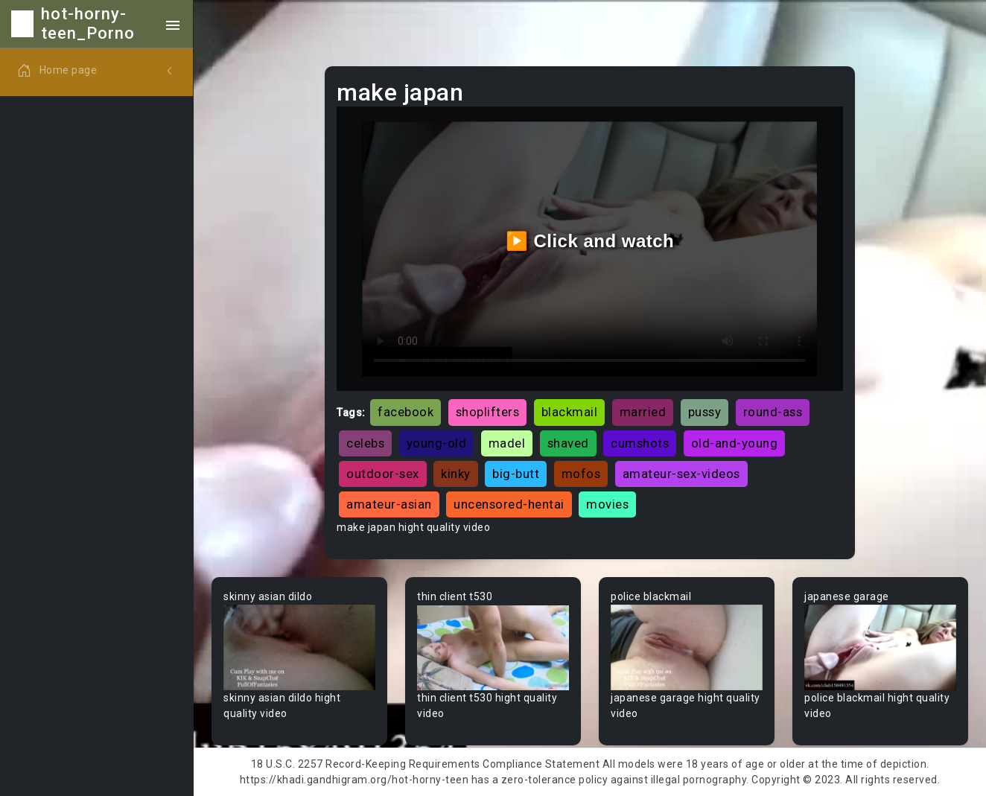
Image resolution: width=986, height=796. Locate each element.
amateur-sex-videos (681, 473)
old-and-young (734, 443)
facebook (405, 411)
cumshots (640, 443)
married (643, 411)
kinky (456, 473)
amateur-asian (389, 504)
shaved (568, 443)
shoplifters (488, 411)
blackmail (569, 411)
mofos (581, 473)
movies (607, 504)
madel (507, 443)
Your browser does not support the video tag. (299, 647)
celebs (365, 443)
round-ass (773, 411)
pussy (705, 411)
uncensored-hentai (509, 504)
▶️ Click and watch (590, 241)
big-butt (515, 473)
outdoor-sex (382, 473)
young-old (437, 443)
